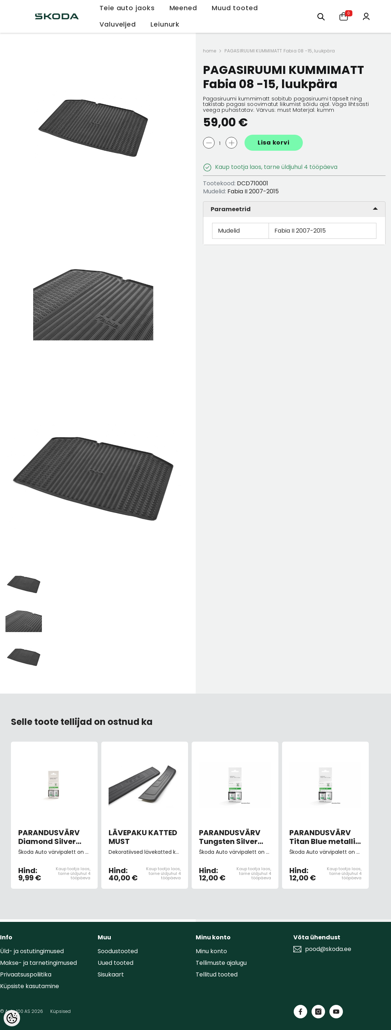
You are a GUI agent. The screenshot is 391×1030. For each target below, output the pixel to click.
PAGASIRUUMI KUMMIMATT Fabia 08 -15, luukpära (279, 51)
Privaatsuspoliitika (25, 974)
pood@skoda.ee (328, 949)
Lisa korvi (274, 142)
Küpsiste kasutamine (29, 986)
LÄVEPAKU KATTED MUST (143, 837)
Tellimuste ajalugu (221, 963)
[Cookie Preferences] (12, 1018)
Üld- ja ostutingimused (32, 951)
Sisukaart (111, 974)
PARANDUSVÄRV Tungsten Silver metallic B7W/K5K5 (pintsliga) (230, 837)
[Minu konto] (366, 16)
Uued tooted (115, 963)
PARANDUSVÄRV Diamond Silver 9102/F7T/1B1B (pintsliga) (49, 837)
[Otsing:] (321, 16)
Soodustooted (118, 951)
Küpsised (60, 1011)
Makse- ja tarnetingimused (38, 963)
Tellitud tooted (217, 974)
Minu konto (211, 951)
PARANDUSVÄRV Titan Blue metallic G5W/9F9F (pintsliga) (324, 837)
